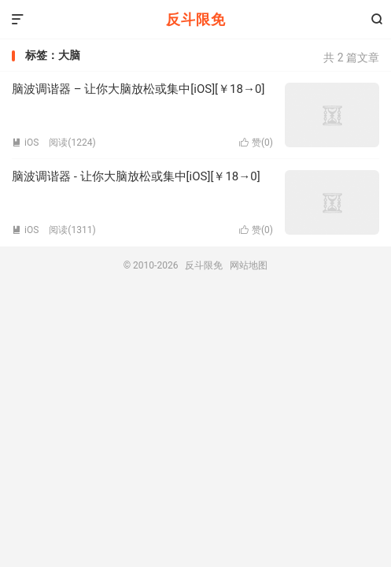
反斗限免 (196, 19)
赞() (256, 142)
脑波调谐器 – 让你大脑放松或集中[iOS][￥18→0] (138, 89)
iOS (25, 142)
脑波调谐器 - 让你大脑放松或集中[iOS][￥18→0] (136, 176)
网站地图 (248, 265)
